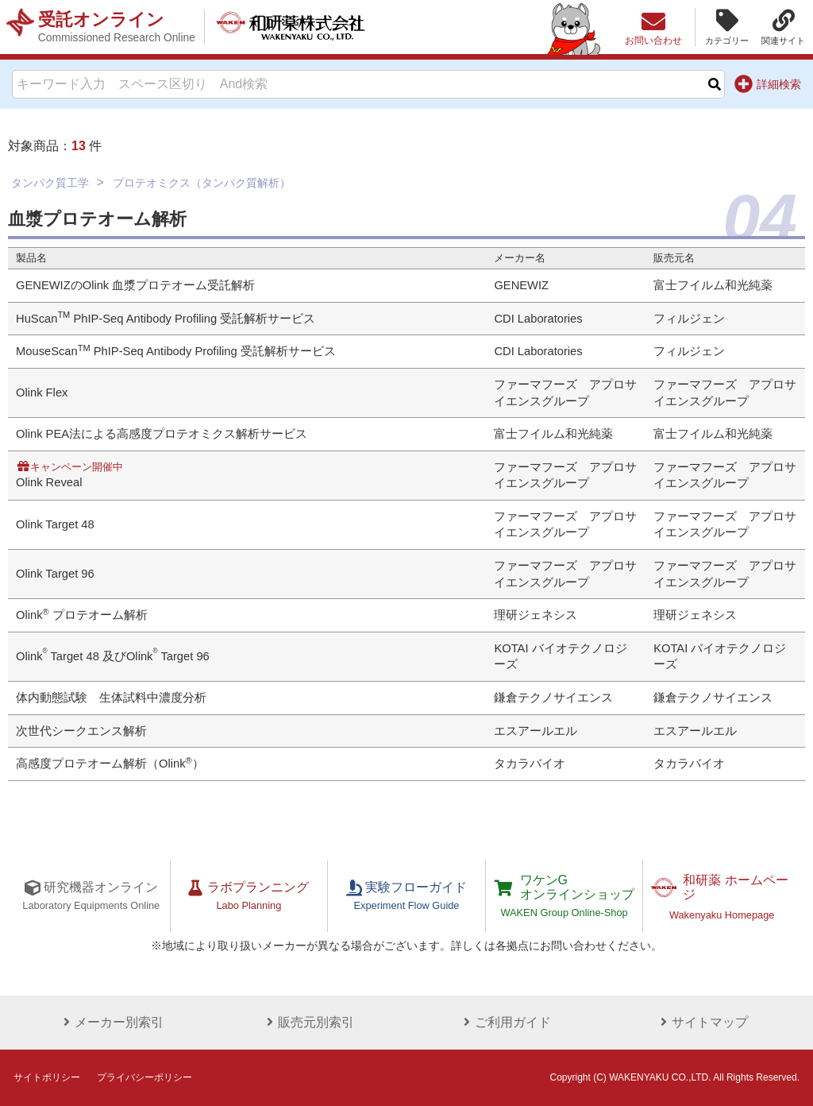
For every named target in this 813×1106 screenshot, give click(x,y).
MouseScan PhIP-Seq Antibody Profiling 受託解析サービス (176, 351)
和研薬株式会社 (290, 27)
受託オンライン (116, 27)
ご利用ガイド (505, 1022)
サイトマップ (702, 1022)
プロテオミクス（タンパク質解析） (202, 182)
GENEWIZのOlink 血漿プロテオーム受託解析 (135, 285)
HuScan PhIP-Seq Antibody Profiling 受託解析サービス (165, 318)
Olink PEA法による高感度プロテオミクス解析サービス (161, 433)
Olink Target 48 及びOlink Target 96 (113, 656)
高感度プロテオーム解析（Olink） (110, 763)
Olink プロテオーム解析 (82, 615)
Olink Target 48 (55, 524)
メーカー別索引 (111, 1022)
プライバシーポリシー (144, 1077)
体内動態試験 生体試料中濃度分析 (111, 697)
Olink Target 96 (55, 573)
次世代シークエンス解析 (81, 731)
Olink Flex (41, 392)
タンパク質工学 (50, 182)
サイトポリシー (46, 1077)
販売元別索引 (308, 1022)
